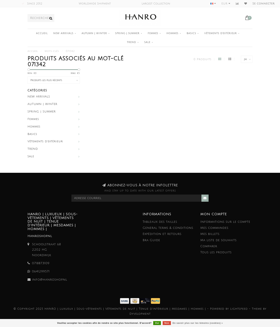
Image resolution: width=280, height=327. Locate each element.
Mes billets (209, 234)
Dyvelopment (140, 313)
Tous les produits (216, 252)
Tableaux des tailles (160, 221)
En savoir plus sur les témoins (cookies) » (197, 323)
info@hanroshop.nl (49, 279)
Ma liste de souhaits (218, 240)
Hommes (172, 33)
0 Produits (202, 59)
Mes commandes (214, 228)
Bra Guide (151, 240)
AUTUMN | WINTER (94, 33)
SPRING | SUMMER (127, 33)
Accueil (42, 33)
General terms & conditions (168, 228)
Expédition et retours (162, 234)
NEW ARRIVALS (63, 33)
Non (166, 323)
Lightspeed (239, 308)
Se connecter (263, 3)
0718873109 (40, 263)
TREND (131, 42)
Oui (157, 323)
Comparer (208, 246)
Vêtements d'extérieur (220, 33)
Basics (191, 33)
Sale (147, 42)
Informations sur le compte (225, 221)
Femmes (153, 33)
